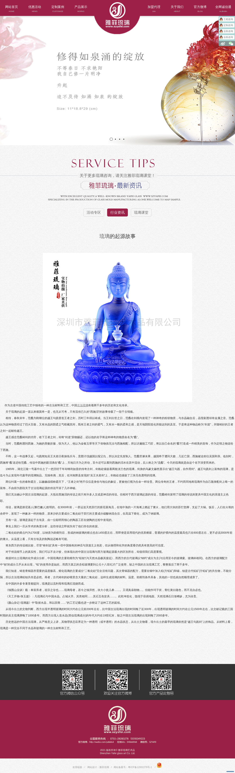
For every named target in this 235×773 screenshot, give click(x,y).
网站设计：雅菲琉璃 (98, 767)
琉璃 (104, 236)
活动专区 (94, 212)
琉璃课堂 (141, 212)
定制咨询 (228, 25)
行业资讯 (117, 212)
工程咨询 (228, 19)
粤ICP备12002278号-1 (140, 767)
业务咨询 (228, 31)
